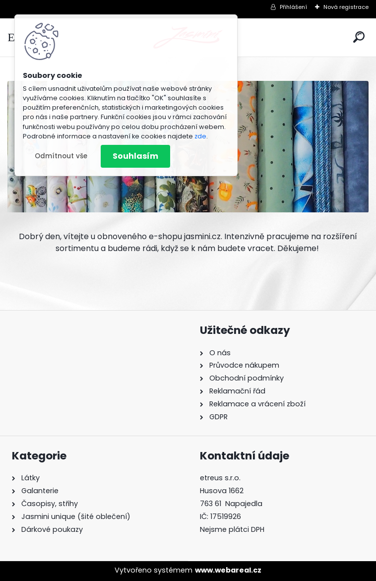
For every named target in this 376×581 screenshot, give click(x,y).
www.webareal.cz (228, 570)
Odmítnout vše (61, 156)
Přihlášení (293, 7)
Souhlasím (135, 156)
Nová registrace (346, 7)
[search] (359, 37)
